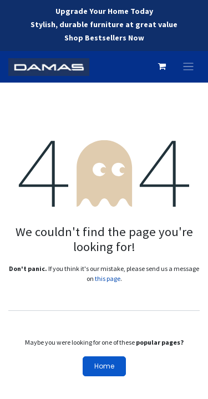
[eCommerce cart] (162, 66)
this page (107, 278)
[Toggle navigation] (188, 66)
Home (104, 366)
